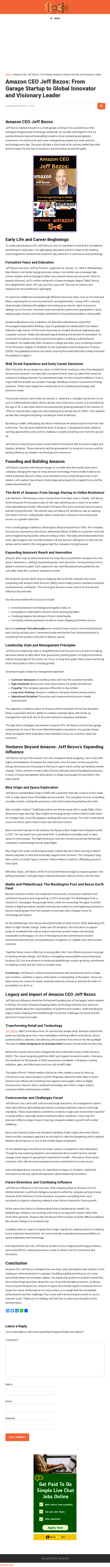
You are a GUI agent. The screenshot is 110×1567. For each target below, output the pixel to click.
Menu (57, 18)
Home (8, 74)
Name (8, 1384)
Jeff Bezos (11, 1031)
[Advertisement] (55, 44)
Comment (12, 1339)
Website (10, 1418)
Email (8, 1401)
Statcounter (6, 1564)
